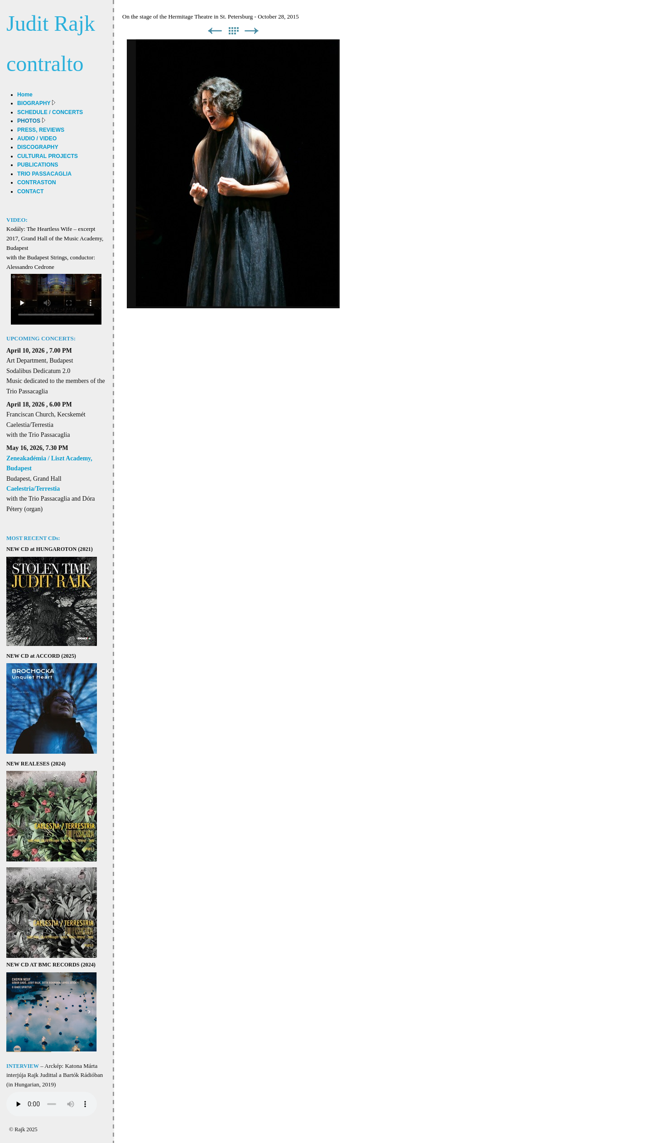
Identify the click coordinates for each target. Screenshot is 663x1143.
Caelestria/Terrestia (33, 488)
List (233, 31)
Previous (214, 31)
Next (251, 31)
